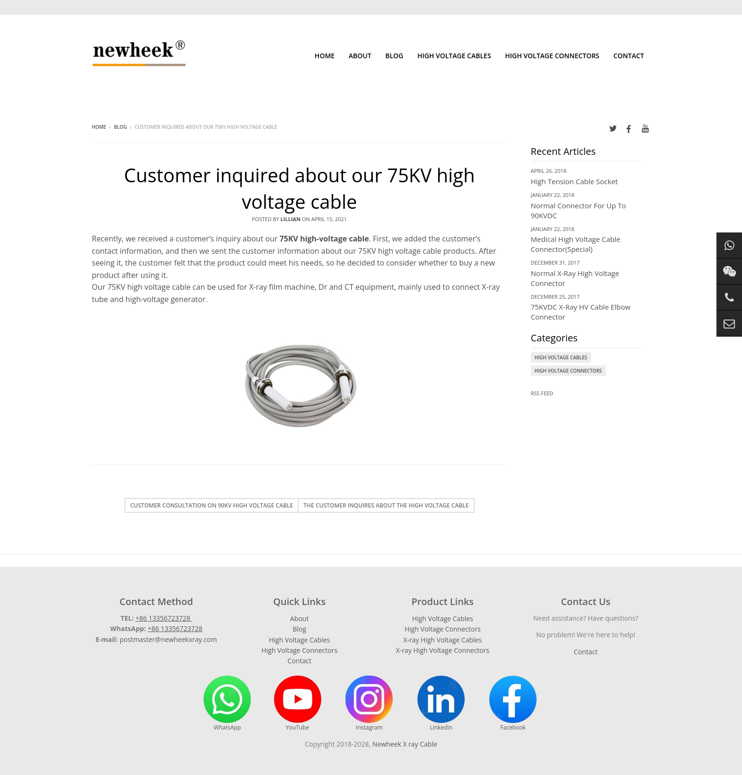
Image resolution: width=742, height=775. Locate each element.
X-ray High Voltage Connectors (442, 650)
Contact (628, 55)
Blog (394, 55)
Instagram (369, 703)
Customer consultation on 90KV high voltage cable (211, 505)
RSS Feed (542, 393)
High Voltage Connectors (552, 55)
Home (325, 55)
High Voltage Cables (454, 55)
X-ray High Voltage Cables (442, 639)
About (360, 55)
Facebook (513, 703)
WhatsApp (227, 703)
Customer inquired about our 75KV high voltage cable (299, 188)
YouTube (297, 703)
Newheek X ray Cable (404, 743)
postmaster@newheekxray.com (168, 639)
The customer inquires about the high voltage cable (385, 505)
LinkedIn (441, 703)
